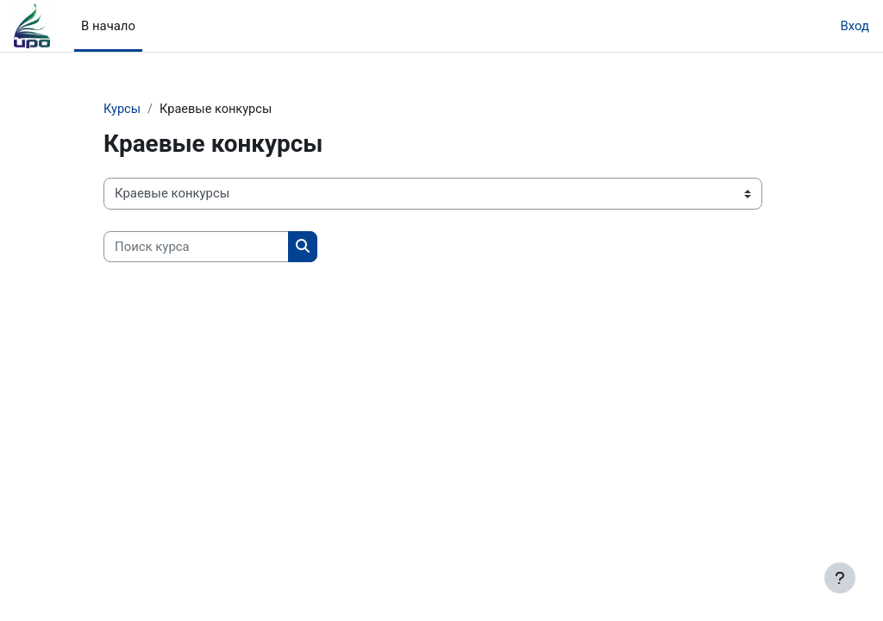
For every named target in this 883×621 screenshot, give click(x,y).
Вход (854, 26)
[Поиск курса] (196, 246)
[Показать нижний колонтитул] (839, 577)
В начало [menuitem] (108, 26)
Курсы (122, 109)
